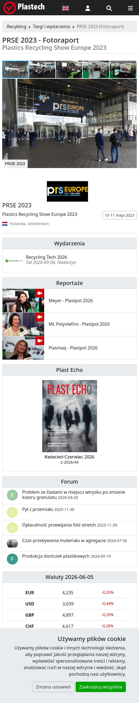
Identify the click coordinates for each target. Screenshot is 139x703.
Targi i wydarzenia (51, 26)
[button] (88, 7)
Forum (69, 481)
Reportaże (69, 283)
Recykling (16, 26)
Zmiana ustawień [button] (53, 687)
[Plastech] (23, 7)
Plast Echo (69, 369)
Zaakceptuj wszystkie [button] (100, 687)
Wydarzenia (69, 243)
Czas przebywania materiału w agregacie (74, 540)
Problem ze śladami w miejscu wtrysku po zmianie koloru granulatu (73, 494)
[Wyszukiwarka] (109, 7)
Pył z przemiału (48, 509)
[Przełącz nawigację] (130, 7)
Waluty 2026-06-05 (70, 577)
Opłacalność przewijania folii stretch (69, 525)
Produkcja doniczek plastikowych (66, 556)
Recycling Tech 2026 (46, 257)
